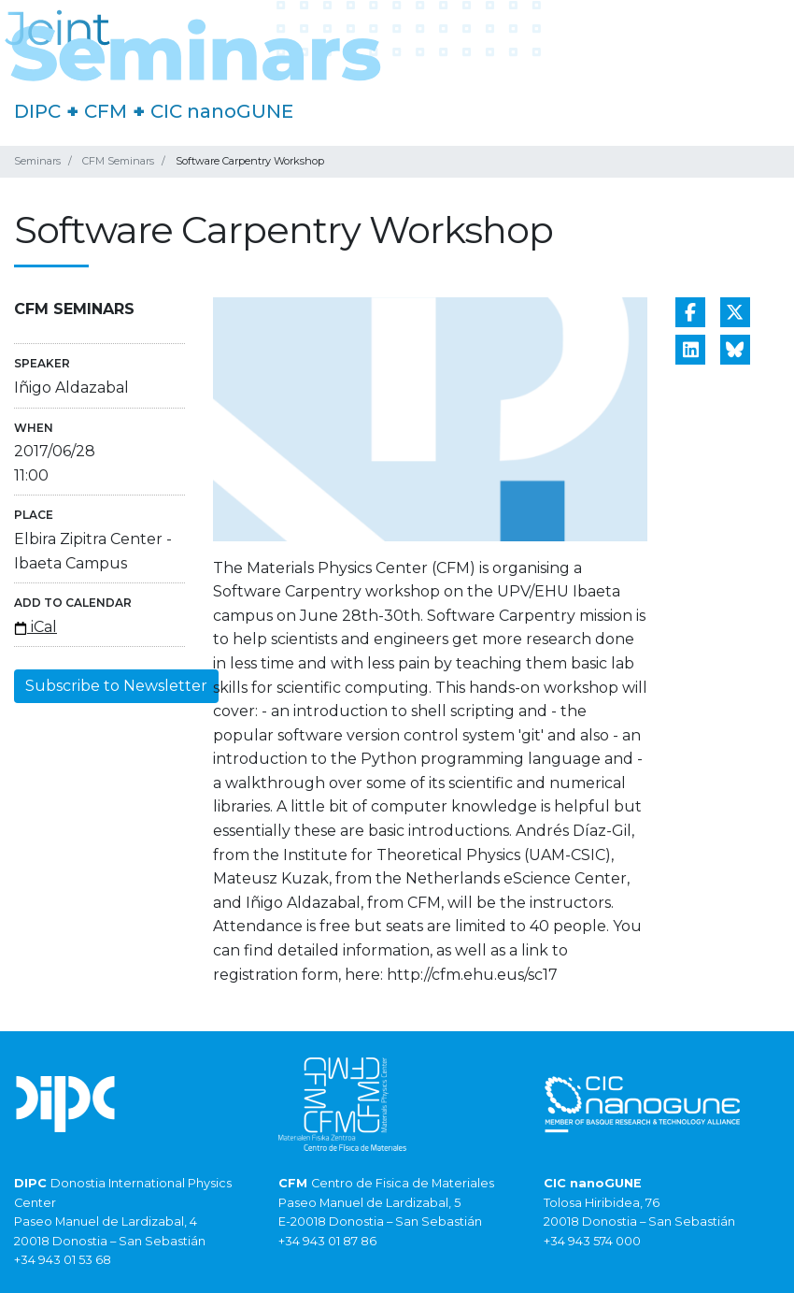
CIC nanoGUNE (221, 111)
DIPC (37, 111)
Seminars (37, 160)
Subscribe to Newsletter (116, 686)
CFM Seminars (118, 160)
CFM (105, 111)
